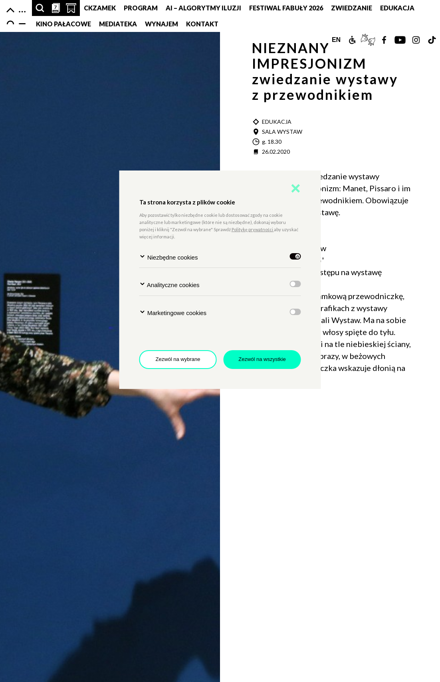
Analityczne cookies (169, 284)
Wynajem (161, 24)
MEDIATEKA (118, 24)
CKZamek (100, 8)
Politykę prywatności (253, 229)
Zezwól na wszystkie (261, 359)
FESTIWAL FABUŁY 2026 (286, 8)
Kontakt (202, 24)
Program (141, 8)
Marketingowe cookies (173, 312)
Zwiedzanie (351, 8)
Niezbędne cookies (168, 257)
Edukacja (397, 8)
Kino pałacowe (63, 24)
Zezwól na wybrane (178, 359)
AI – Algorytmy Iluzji (203, 8)
